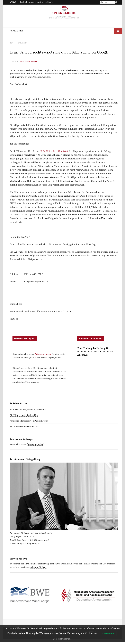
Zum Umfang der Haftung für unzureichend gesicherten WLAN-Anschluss (95, 351)
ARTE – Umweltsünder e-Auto (24, 426)
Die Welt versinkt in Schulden (24, 415)
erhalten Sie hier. (38, 567)
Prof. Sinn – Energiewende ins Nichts (28, 409)
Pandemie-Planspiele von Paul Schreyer (29, 420)
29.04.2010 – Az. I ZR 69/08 (53, 151)
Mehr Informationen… (62, 639)
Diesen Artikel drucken (28, 61)
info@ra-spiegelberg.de (28, 543)
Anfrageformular (43, 354)
